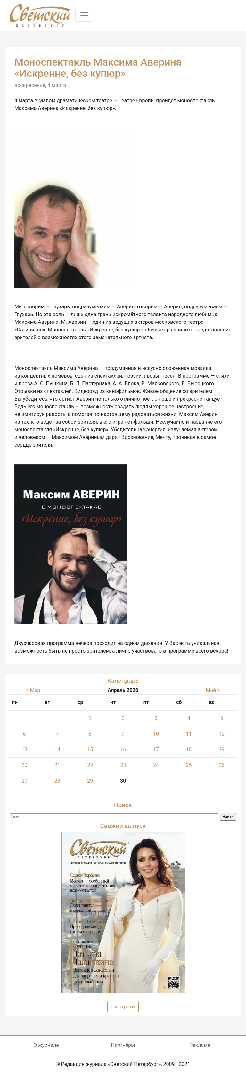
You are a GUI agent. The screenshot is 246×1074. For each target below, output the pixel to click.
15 (90, 749)
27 (24, 781)
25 (189, 765)
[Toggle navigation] (84, 15)
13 (24, 749)
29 (90, 781)
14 (57, 749)
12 (222, 734)
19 (222, 749)
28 (57, 781)
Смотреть (123, 1007)
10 (156, 734)
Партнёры (123, 1045)
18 (189, 749)
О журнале (46, 1045)
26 (222, 765)
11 (189, 734)
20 (24, 765)
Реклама (199, 1045)
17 (156, 749)
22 (90, 765)
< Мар (33, 690)
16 (123, 749)
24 (156, 765)
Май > (213, 690)
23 (123, 765)
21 (57, 765)
